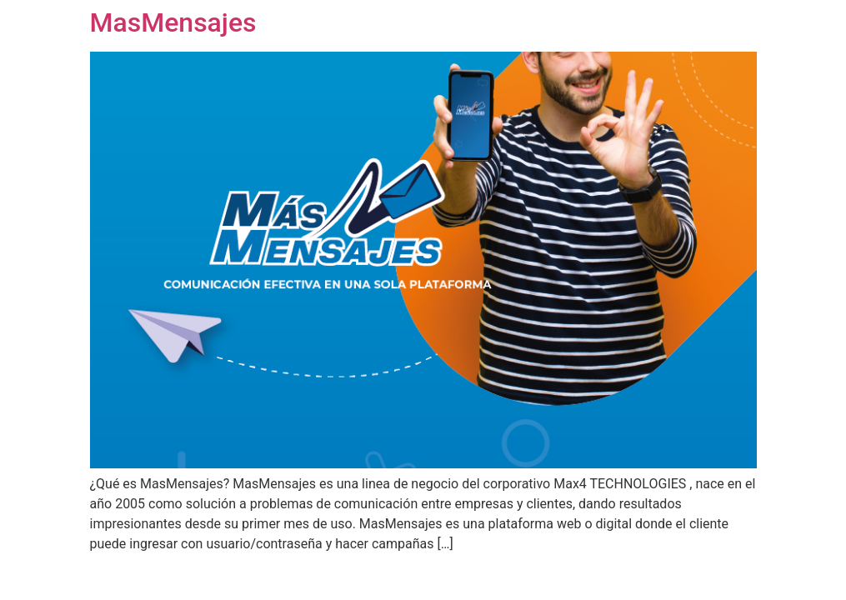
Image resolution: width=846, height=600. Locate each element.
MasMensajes (173, 22)
